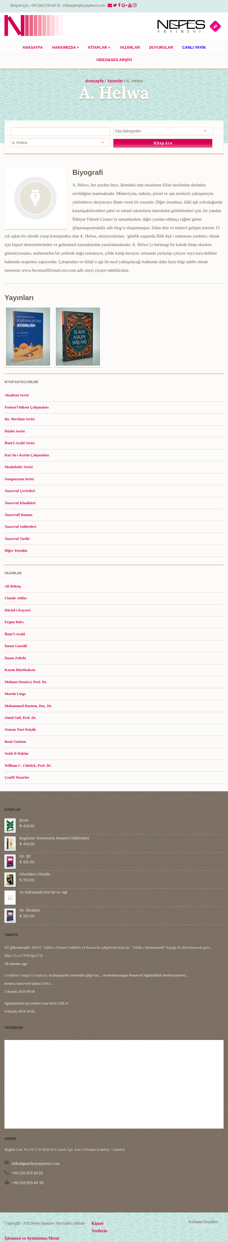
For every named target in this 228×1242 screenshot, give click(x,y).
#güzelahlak (153, 957)
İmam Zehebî (15, 658)
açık (215, 26)
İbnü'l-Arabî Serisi (19, 443)
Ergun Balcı (14, 622)
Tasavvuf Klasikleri (19, 503)
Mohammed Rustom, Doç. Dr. (28, 706)
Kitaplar (99, 47)
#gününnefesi (14, 986)
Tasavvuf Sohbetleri (20, 527)
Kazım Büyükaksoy (19, 670)
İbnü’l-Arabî (14, 634)
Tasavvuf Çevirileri (19, 491)
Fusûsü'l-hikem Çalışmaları (26, 407)
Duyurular (161, 47)
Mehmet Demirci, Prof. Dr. (25, 682)
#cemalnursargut (115, 957)
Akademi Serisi (16, 395)
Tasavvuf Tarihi (16, 539)
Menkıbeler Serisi (18, 467)
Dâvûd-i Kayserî (17, 610)
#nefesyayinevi (174, 957)
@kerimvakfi (20, 930)
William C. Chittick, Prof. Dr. (27, 766)
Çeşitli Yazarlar (16, 777)
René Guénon (15, 742)
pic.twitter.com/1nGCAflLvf (46, 986)
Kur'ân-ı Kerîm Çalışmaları (26, 455)
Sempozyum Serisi (19, 479)
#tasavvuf (136, 957)
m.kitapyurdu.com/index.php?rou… (75, 957)
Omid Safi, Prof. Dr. (20, 718)
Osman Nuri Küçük (20, 729)
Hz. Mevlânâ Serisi (19, 419)
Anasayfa (32, 47)
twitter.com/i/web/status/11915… (29, 966)
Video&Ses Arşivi (114, 60)
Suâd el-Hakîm (16, 753)
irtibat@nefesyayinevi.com (84, 6)
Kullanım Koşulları (203, 1222)
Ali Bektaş (12, 586)
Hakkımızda (65, 47)
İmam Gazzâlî (15, 646)
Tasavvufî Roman (18, 515)
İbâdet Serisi (14, 431)
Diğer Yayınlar (16, 550)
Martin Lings (15, 694)
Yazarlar (129, 47)
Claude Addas (15, 598)
